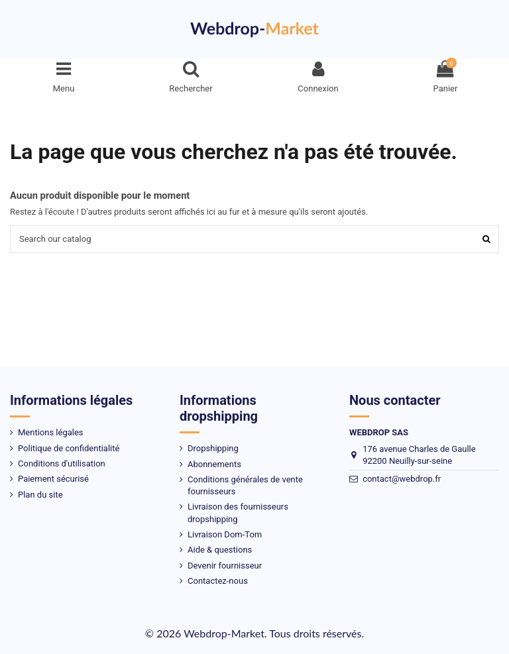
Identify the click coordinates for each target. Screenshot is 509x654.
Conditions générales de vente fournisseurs (245, 485)
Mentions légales (51, 432)
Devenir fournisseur (225, 566)
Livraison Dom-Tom (225, 534)
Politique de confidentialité (68, 448)
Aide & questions (220, 550)
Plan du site (40, 495)
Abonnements (214, 464)
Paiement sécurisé (53, 479)
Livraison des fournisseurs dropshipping (238, 512)
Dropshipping (213, 448)
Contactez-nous (218, 581)
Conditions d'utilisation (61, 463)
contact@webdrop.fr (402, 479)
